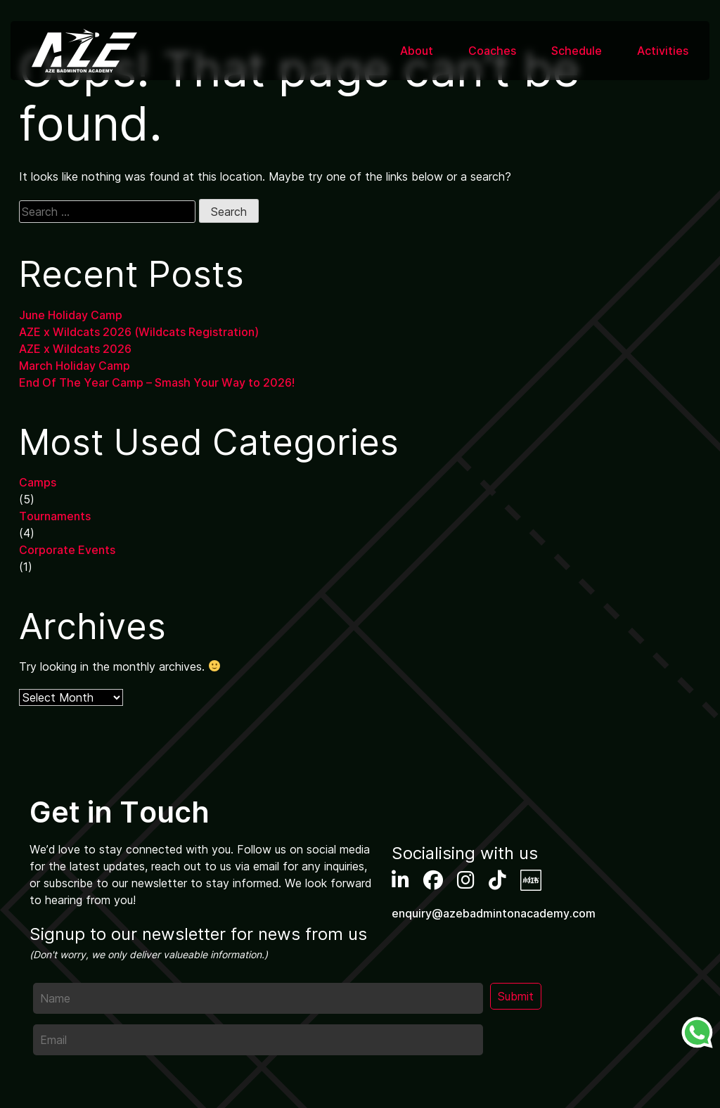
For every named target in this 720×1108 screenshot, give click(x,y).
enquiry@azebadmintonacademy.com (494, 913)
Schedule (576, 51)
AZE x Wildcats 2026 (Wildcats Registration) (139, 332)
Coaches (492, 51)
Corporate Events (67, 550)
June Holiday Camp (70, 315)
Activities (662, 51)
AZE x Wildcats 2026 (75, 349)
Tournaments (55, 516)
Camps (37, 482)
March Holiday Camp (74, 366)
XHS (530, 880)
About (416, 51)
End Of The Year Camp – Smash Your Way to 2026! (157, 382)
